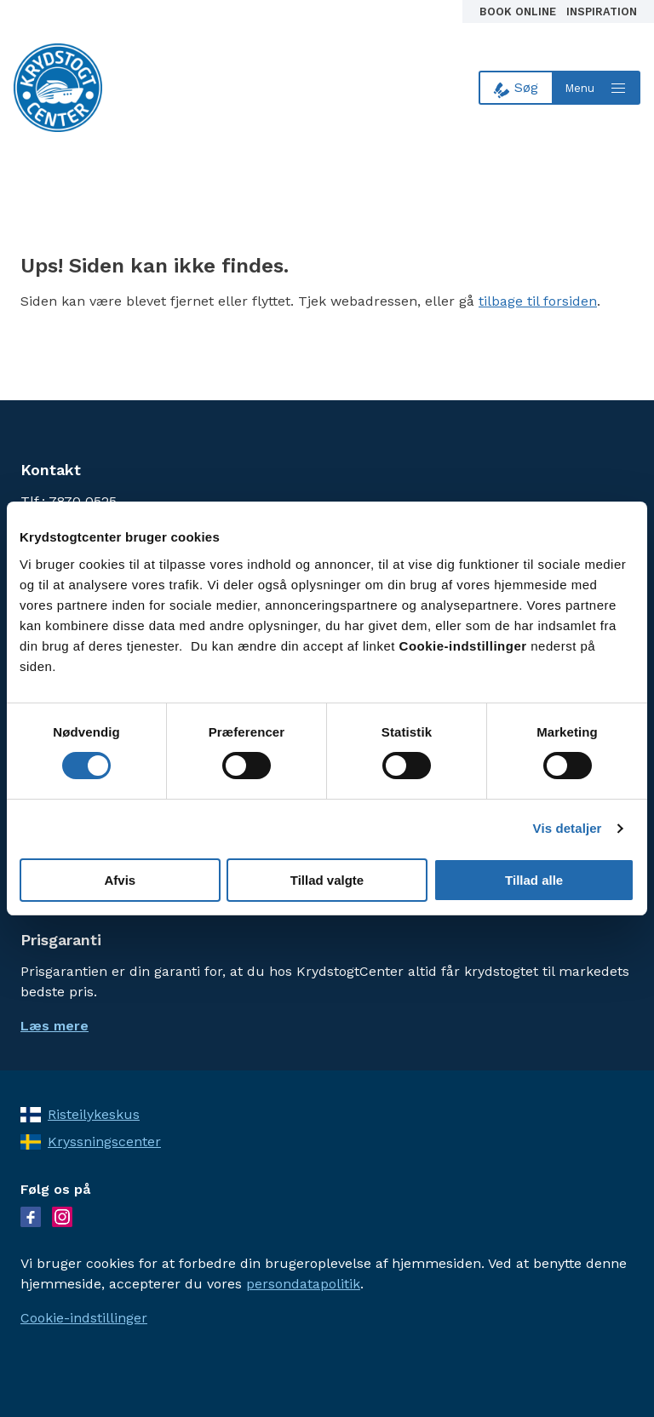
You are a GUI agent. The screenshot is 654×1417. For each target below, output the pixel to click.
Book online (519, 11)
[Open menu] (597, 88)
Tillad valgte (327, 880)
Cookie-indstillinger (83, 1318)
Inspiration (601, 11)
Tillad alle (534, 880)
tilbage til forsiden (538, 301)
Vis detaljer (567, 828)
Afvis (119, 880)
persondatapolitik (303, 1284)
